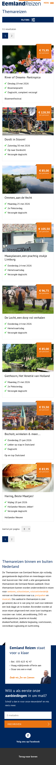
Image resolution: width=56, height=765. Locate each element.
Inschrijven (14, 724)
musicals (6, 599)
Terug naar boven (28, 756)
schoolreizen (23, 591)
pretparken (40, 595)
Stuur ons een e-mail (21, 669)
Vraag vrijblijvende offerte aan (26, 665)
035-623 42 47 (24, 661)
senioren (11, 591)
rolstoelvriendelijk (39, 591)
